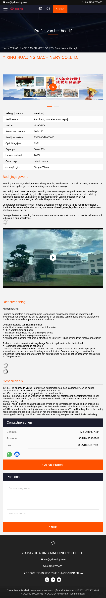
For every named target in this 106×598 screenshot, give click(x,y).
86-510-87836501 (93, 2)
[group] (53, 87)
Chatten (60, 8)
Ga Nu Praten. (53, 465)
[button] (49, 106)
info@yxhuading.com (15, 2)
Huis (5, 48)
